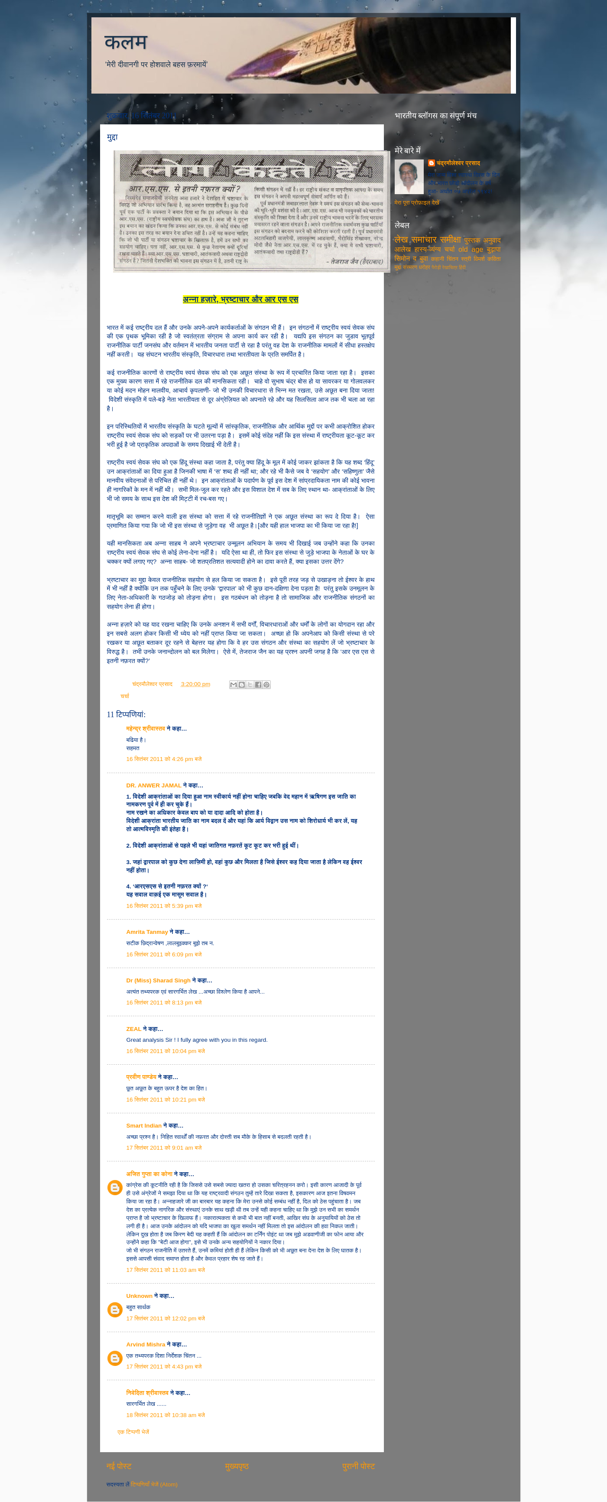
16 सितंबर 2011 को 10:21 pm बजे (166, 1099)
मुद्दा (398, 267)
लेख (401, 239)
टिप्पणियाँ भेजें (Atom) (154, 1484)
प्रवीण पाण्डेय (142, 1077)
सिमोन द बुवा (411, 258)
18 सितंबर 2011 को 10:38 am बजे (166, 1415)
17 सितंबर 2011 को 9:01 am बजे (164, 1147)
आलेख (403, 249)
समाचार (423, 239)
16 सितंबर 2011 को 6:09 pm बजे (164, 954)
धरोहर (424, 267)
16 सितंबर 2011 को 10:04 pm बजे (166, 1051)
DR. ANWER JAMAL (154, 785)
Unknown (140, 1296)
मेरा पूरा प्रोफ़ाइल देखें (417, 202)
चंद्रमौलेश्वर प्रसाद (153, 684)
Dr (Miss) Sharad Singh (159, 980)
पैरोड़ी (436, 267)
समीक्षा (450, 239)
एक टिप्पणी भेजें (133, 1432)
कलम (125, 41)
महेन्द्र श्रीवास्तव (146, 728)
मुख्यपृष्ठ (237, 1466)
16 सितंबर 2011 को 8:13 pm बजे (164, 1002)
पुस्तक (472, 240)
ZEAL (134, 1029)
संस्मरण (410, 267)
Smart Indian (144, 1125)
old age (470, 249)
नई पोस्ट (119, 1466)
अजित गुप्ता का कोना (149, 1174)
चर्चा (124, 696)
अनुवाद (492, 240)
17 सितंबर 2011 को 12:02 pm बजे (166, 1318)
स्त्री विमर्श (473, 259)
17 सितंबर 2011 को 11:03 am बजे (166, 1270)
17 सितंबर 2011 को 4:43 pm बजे (164, 1366)
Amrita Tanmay (148, 932)
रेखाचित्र (450, 267)
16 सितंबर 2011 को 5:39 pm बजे (164, 906)
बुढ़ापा (494, 249)
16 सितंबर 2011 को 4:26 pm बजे (164, 759)
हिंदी (462, 267)
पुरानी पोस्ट (359, 1466)
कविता (493, 259)
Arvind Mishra (146, 1344)
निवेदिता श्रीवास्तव (148, 1393)
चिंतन (452, 259)
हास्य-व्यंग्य (428, 249)
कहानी (437, 259)
